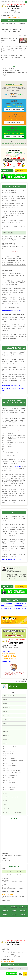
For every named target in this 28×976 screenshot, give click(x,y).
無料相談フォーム (14, 686)
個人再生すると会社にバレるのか (10, 775)
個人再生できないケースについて (10, 755)
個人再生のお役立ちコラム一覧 (9, 746)
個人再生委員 (17, 466)
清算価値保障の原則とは (8, 753)
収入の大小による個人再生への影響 (10, 785)
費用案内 (5, 711)
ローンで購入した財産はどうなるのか (11, 70)
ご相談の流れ (6, 699)
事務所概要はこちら (6, 661)
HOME (4, 906)
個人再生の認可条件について (9, 768)
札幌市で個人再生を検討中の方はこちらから (11, 559)
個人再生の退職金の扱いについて (10, 765)
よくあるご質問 (6, 719)
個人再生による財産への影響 (9, 782)
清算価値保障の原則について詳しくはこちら (11, 310)
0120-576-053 (14, 17)
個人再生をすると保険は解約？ (9, 758)
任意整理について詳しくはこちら (12, 109)
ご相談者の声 (5, 910)
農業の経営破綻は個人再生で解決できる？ (12, 772)
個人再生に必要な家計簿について (10, 789)
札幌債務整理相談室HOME (7, 23)
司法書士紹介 (6, 731)
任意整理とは (6, 739)
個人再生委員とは (6, 780)
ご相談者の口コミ (6, 804)
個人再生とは (16, 23)
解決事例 (5, 800)
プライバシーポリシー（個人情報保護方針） (12, 812)
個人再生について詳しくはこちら (12, 122)
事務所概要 (5, 723)
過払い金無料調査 (6, 707)
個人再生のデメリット (7, 748)
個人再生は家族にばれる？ (6, 608)
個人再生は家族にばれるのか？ (9, 787)
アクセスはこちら (6, 651)
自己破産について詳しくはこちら (12, 136)
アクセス (5, 727)
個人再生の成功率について (8, 777)
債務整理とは (6, 735)
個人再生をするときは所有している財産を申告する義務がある (15, 73)
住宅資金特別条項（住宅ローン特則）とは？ (11, 385)
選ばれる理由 (6, 715)
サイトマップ (6, 808)
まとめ (4, 75)
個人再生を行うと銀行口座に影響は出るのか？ (13, 760)
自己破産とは (6, 793)
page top (25, 679)
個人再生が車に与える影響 (8, 763)
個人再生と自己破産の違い (9, 69)
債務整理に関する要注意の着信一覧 (10, 797)
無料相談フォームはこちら (14, 20)
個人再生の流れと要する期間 (9, 751)
